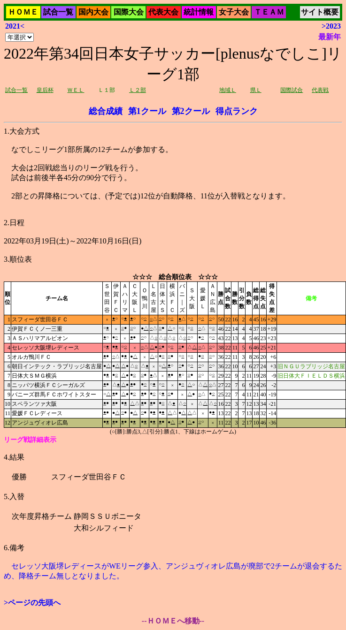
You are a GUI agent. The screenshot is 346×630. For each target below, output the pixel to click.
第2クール (191, 111)
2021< (14, 26)
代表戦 (320, 90)
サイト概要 (319, 12)
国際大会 (129, 12)
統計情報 (199, 12)
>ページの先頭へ (32, 603)
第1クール (147, 111)
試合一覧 (58, 12)
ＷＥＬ (75, 90)
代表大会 (163, 12)
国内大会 (93, 12)
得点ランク (236, 111)
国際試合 (291, 90)
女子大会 (234, 12)
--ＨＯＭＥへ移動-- (173, 621)
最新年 (329, 37)
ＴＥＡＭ (269, 12)
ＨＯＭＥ (23, 12)
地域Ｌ (227, 90)
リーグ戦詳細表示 (30, 439)
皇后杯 (45, 90)
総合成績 (106, 111)
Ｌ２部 (137, 90)
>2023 (331, 26)
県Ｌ (255, 90)
